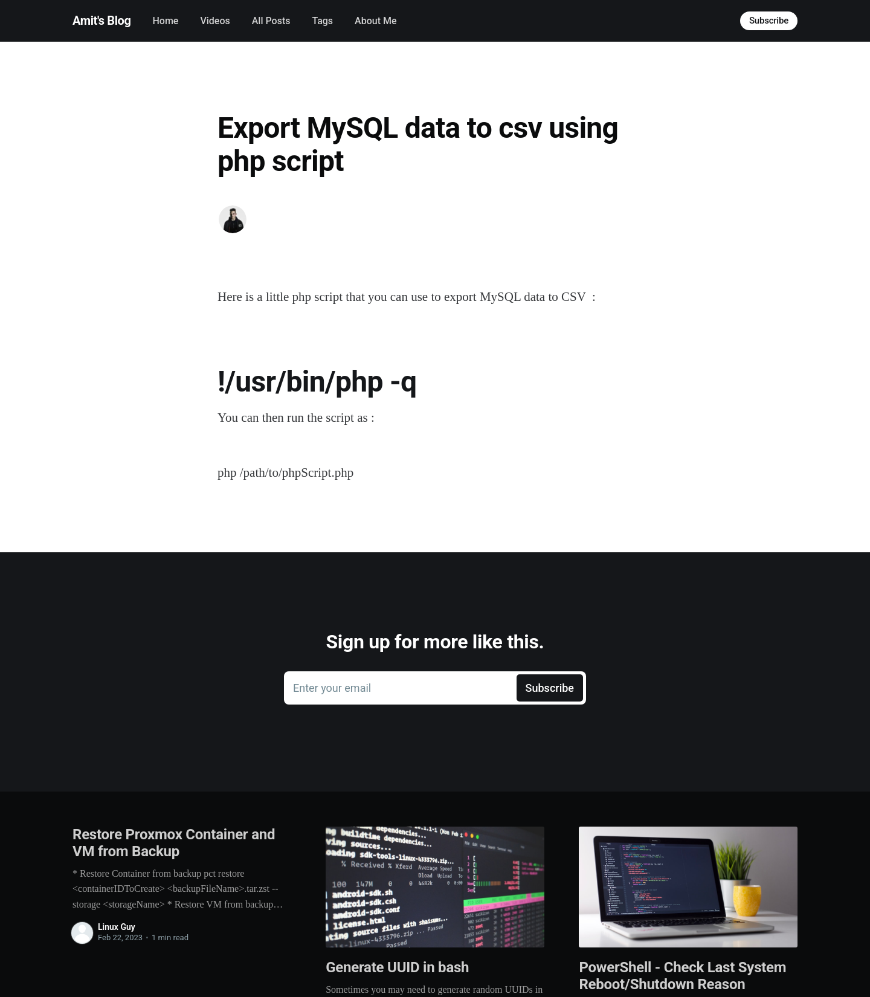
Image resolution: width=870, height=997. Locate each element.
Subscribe (768, 20)
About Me (375, 21)
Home (165, 21)
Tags (322, 21)
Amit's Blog (101, 20)
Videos (215, 21)
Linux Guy (116, 927)
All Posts (271, 21)
